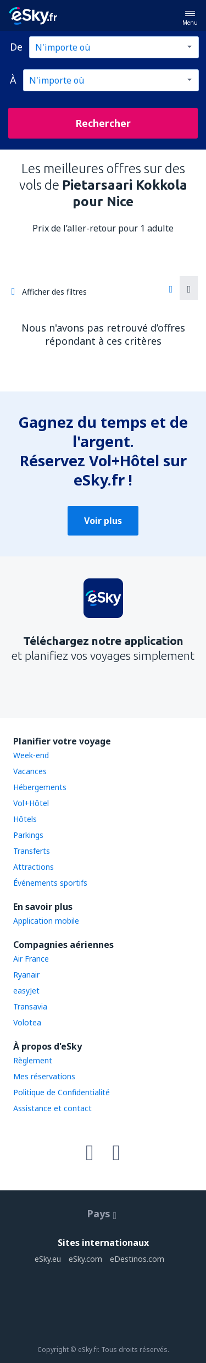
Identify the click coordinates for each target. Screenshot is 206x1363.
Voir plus (103, 521)
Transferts (31, 851)
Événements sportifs (50, 883)
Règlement (32, 1060)
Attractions (33, 867)
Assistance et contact (52, 1108)
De (16, 46)
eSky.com (85, 1259)
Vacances (30, 771)
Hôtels (25, 819)
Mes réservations (44, 1076)
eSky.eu (48, 1259)
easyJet (26, 990)
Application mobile (46, 920)
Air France (31, 958)
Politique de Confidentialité (61, 1092)
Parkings (28, 835)
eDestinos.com (137, 1259)
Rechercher (103, 123)
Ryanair (26, 974)
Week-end (31, 755)
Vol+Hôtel (31, 803)
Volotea (27, 1022)
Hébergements (39, 787)
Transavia (30, 1006)
